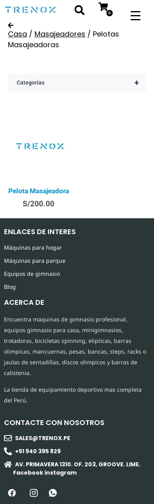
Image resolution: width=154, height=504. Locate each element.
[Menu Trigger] (135, 15)
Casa (17, 34)
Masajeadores (60, 34)
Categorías (81, 82)
